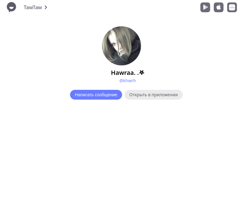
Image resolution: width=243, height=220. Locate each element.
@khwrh (127, 80)
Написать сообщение (96, 94)
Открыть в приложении (153, 94)
